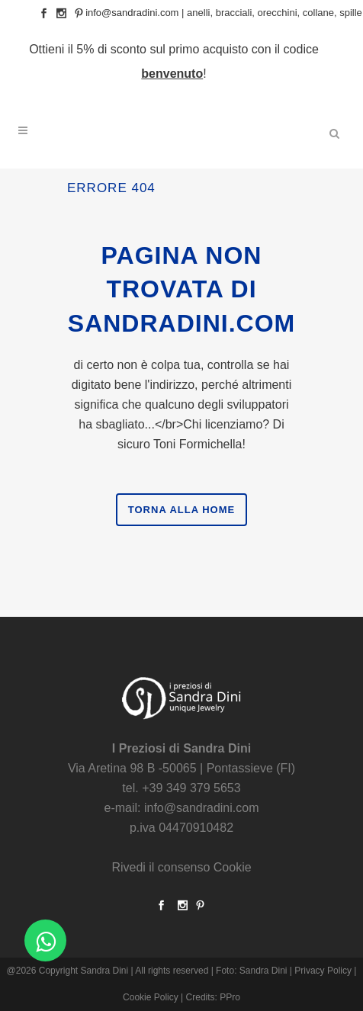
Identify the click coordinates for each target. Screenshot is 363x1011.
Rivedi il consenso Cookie (181, 867)
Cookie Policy (150, 997)
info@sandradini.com (131, 12)
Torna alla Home (181, 509)
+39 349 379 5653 (191, 788)
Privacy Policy (323, 970)
